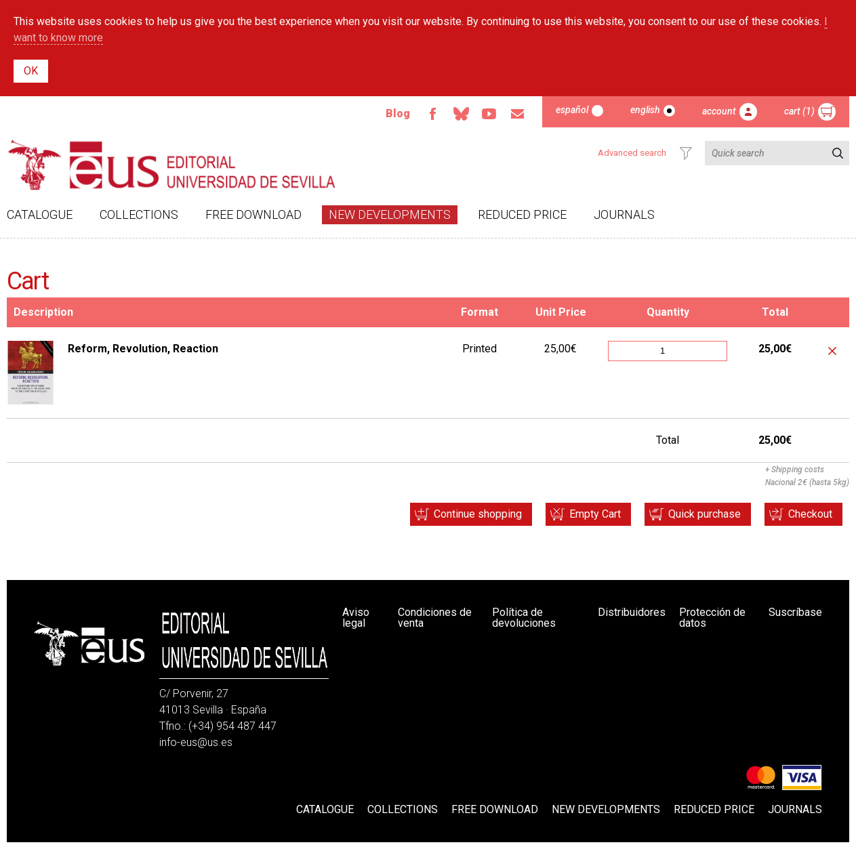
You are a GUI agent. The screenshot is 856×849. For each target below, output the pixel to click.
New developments (390, 214)
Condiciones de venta (435, 617)
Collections (139, 214)
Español (572, 109)
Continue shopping (478, 514)
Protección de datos (712, 617)
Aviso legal (355, 617)
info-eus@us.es (195, 742)
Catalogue (40, 214)
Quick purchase (704, 514)
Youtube (489, 114)
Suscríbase (795, 612)
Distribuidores (632, 612)
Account (719, 111)
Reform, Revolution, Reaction (143, 348)
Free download (253, 214)
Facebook (432, 114)
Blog (398, 113)
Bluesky (461, 114)
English (645, 109)
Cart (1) (799, 111)
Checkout (810, 514)
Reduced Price (522, 214)
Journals (624, 214)
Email (518, 114)
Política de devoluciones (524, 617)
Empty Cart (595, 514)
